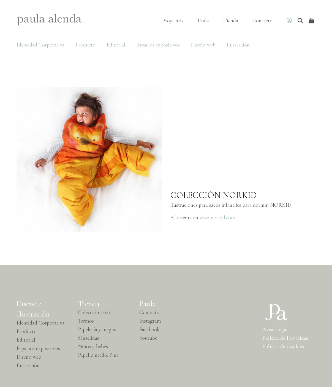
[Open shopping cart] (312, 20)
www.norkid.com (218, 217)
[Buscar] (300, 20)
